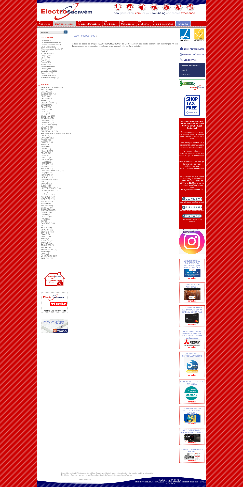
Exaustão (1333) (48, 67)
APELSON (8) (46, 90)
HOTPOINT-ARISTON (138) (52, 171)
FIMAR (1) (45, 147)
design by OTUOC (85, 479)
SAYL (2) (44, 225)
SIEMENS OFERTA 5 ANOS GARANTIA (192, 383)
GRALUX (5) (46, 157)
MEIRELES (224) (48, 199)
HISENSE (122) (47, 166)
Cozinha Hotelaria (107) (51, 42)
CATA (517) (45, 114)
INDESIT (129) (47, 177)
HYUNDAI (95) (47, 173)
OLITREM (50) (47, 208)
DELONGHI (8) (47, 127)
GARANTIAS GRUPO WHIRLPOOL (192, 286)
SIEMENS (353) (47, 232)
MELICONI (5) (47, 201)
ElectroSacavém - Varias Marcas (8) (56, 133)
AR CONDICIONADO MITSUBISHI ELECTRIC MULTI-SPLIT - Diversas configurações (192, 334)
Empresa (74, 475)
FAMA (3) (45, 144)
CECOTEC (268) (48, 116)
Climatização (122, 473)
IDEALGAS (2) (47, 175)
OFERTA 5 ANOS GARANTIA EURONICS (192, 355)
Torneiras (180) (47, 53)
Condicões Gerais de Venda (101, 475)
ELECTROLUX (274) (49, 131)
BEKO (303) (46, 96)
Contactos (117, 475)
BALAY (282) (46, 92)
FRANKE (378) (47, 151)
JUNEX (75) (46, 186)
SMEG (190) (46, 236)
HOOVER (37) (47, 168)
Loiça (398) (45, 58)
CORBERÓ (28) (47, 122)
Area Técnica (127, 475)
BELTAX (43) (46, 98)
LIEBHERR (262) (48, 195)
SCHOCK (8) (46, 228)
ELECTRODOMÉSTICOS (84, 36)
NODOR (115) (47, 206)
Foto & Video (111, 473)
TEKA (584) (46, 247)
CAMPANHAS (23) (48, 75)
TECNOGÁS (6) (47, 245)
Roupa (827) (46, 56)
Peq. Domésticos (98, 473)
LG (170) (44, 193)
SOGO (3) (45, 239)
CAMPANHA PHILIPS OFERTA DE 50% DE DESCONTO (192, 410)
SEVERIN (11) (47, 230)
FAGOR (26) (46, 140)
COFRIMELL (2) (47, 120)
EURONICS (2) (47, 138)
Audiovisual (71, 473)
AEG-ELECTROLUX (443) (52, 87)
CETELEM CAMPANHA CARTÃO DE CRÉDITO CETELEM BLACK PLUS (192, 310)
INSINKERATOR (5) (49, 179)
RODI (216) (45, 219)
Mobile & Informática (145, 473)
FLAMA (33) (46, 149)
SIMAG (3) (45, 234)
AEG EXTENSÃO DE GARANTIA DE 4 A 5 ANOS (192, 431)
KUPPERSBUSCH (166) (51, 188)
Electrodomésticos (84, 473)
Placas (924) (46, 69)
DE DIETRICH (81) (49, 125)
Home (63, 473)
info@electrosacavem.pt (144, 482)
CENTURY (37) (47, 118)
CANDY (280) (46, 109)
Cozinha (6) (46, 40)
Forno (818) (46, 62)
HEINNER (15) (47, 164)
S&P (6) (44, 221)
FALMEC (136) (47, 142)
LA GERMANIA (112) (49, 190)
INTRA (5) (45, 182)
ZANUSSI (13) (47, 258)
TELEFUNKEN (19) (49, 249)
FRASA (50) (46, 153)
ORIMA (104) (46, 212)
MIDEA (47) (46, 203)
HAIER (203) (46, 162)
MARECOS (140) (48, 197)
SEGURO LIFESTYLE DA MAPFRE (192, 450)
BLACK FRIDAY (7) (49, 103)
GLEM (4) (45, 155)
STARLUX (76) (47, 241)
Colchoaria (132, 473)
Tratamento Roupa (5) (50, 77)
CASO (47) (45, 112)
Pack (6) (44, 51)
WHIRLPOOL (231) (49, 256)
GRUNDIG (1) (46, 160)
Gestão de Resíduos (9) (51, 45)
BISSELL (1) (46, 101)
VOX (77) (45, 254)
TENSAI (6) (45, 252)
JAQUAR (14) (46, 184)
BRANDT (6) (46, 107)
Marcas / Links (84, 475)
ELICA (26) (45, 136)
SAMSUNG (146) (48, 223)
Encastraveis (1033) (49, 71)
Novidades (65, 475)
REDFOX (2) (46, 217)
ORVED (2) (45, 214)
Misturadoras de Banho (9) (52, 49)
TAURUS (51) (46, 243)
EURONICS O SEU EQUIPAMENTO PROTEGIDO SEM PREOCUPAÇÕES (192, 264)
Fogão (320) (46, 64)
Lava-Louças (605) (49, 47)
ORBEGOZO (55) (48, 210)
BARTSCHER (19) (48, 94)
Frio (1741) (45, 60)
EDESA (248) (46, 129)
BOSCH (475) (46, 105)
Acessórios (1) (47, 73)
